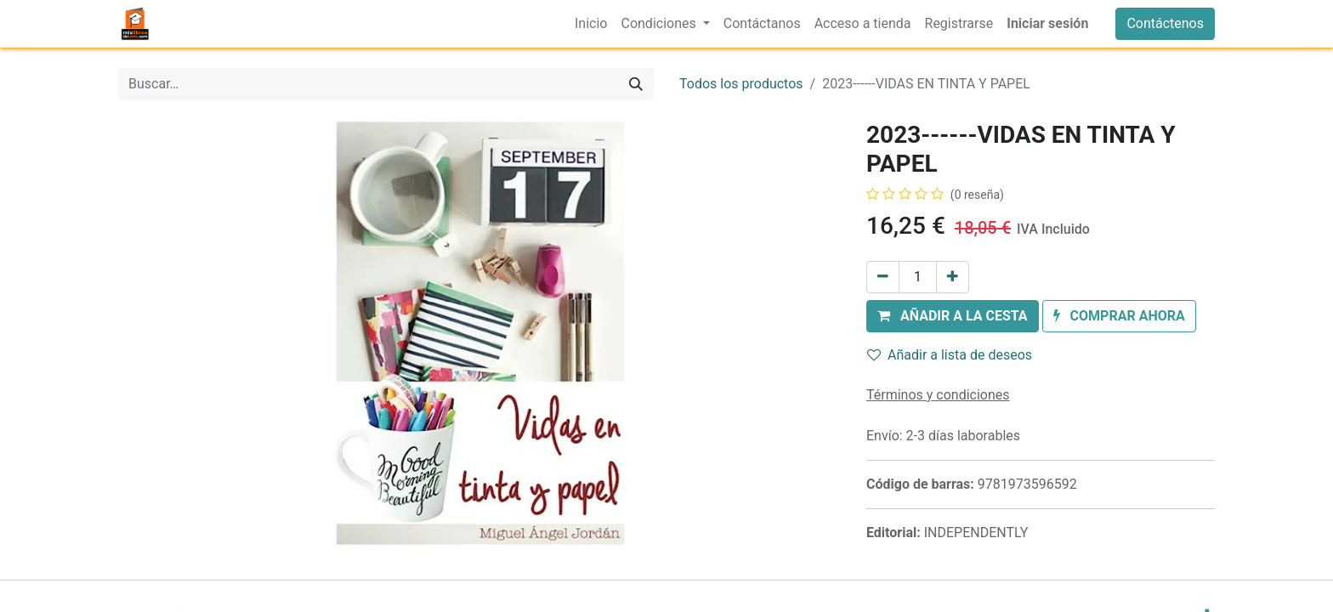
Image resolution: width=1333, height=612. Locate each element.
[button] (952, 316)
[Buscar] (636, 84)
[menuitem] (591, 24)
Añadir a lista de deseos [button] (949, 355)
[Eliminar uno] (882, 277)
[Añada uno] (952, 277)
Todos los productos (741, 84)
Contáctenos (1165, 23)
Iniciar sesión (1047, 23)
